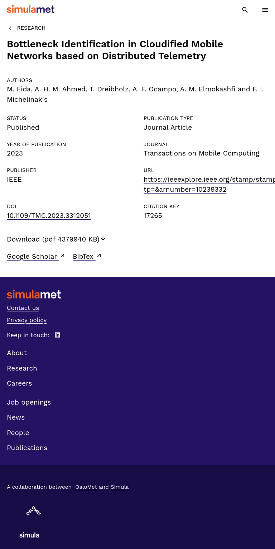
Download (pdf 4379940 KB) (56, 239)
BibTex (87, 256)
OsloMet (86, 487)
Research (26, 28)
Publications (27, 448)
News (16, 417)
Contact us (23, 307)
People (18, 433)
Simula (120, 487)
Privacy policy (27, 320)
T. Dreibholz (109, 89)
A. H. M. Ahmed (60, 89)
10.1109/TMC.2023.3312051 (49, 215)
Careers (19, 383)
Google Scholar (36, 256)
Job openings (29, 402)
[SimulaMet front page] (137, 294)
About (17, 353)
